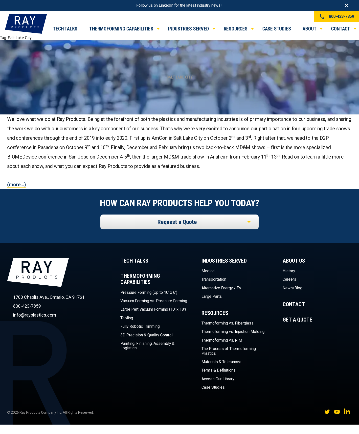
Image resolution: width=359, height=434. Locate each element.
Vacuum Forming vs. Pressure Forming (153, 300)
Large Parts (212, 296)
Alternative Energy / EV (221, 288)
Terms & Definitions (219, 370)
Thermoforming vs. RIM (222, 340)
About (309, 29)
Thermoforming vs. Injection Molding (233, 331)
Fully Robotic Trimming (140, 326)
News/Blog (292, 288)
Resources (235, 29)
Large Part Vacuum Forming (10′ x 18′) (153, 309)
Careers (289, 279)
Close (346, 5)
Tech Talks (65, 29)
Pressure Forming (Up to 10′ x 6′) (148, 292)
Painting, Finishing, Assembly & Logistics (147, 345)
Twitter (327, 411)
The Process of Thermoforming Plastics (229, 350)
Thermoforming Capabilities (121, 29)
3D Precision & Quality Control (146, 335)
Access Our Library (218, 379)
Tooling (126, 318)
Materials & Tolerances (221, 361)
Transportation (214, 279)
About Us (294, 261)
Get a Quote (297, 320)
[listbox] (179, 222)
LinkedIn (166, 5)
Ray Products (38, 281)
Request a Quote (177, 221)
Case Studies (276, 29)
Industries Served (188, 29)
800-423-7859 (336, 16)
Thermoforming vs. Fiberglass (227, 323)
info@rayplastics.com (34, 315)
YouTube (337, 411)
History (289, 271)
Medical (208, 271)
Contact (340, 29)
